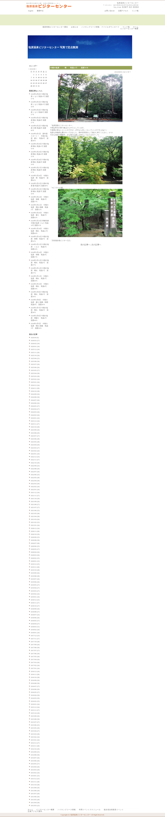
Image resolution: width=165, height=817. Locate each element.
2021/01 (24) (35, 525)
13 (46, 77)
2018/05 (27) (35, 621)
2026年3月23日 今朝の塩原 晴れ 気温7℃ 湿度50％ (40, 191)
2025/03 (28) (35, 376)
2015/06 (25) (35, 725)
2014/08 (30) (35, 755)
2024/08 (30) (35, 397)
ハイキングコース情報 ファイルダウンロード (100, 27)
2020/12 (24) (35, 528)
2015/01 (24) (35, 740)
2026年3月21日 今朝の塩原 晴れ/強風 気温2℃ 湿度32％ (39, 207)
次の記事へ (96, 245)
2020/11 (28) (35, 531)
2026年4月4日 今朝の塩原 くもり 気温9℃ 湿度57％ (39, 112)
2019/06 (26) (35, 582)
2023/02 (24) (35, 451)
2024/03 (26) (35, 412)
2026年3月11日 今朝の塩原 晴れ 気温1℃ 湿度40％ (39, 278)
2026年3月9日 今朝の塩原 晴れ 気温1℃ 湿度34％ (39, 294)
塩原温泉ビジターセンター (128, 3)
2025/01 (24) (35, 382)
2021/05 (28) (35, 513)
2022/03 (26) (35, 484)
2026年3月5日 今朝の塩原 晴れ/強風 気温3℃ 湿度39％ (39, 326)
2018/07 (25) (35, 615)
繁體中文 (40, 11)
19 (43, 80)
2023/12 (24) (35, 421)
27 (46, 83)
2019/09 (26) (35, 573)
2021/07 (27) (35, 507)
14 (31, 80)
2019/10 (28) (35, 570)
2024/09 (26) (35, 394)
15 (34, 80)
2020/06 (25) (35, 546)
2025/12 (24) (35, 349)
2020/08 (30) (35, 540)
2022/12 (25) (35, 457)
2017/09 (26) (35, 645)
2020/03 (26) (35, 555)
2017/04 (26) (35, 659)
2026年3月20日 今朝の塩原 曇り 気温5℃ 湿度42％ (39, 215)
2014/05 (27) (35, 764)
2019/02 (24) (35, 594)
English (30, 11)
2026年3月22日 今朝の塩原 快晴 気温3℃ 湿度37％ (39, 199)
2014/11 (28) (35, 746)
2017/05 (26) (35, 656)
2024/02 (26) (35, 415)
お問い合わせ (110, 11)
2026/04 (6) (35, 337)
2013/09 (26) (35, 788)
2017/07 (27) (35, 650)
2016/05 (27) (35, 692)
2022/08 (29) (35, 469)
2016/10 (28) (35, 677)
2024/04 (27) (35, 409)
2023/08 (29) (35, 433)
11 (41, 77)
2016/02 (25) (35, 701)
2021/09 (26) (35, 501)
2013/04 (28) (35, 803)
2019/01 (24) (35, 597)
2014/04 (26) (35, 767)
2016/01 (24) (35, 704)
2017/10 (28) (35, 642)
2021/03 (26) (35, 519)
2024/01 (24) (35, 418)
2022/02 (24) (35, 487)
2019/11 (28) (35, 567)
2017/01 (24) (35, 668)
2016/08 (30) (35, 683)
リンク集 (135, 11)
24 (39, 83)
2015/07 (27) (35, 722)
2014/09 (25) (35, 752)
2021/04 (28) (35, 516)
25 (41, 83)
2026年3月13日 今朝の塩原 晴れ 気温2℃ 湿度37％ (40, 262)
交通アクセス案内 (35, 811)
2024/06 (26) (35, 403)
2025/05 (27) (35, 370)
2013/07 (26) (35, 794)
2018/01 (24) (35, 633)
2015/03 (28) (35, 734)
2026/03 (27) (35, 340)
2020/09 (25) (35, 537)
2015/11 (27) (35, 710)
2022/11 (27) (35, 460)
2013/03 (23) (35, 805)
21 (31, 83)
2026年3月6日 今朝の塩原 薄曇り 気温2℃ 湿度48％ (39, 318)
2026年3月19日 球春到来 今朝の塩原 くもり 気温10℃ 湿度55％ (40, 223)
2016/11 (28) (35, 674)
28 (31, 86)
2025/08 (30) (35, 361)
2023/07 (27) (35, 436)
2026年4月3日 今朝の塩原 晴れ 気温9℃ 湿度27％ (39, 120)
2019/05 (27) (35, 585)
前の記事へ (85, 245)
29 (34, 86)
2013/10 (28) (35, 785)
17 (39, 80)
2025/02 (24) (35, 379)
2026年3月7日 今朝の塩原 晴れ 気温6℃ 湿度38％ (39, 310)
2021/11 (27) (35, 495)
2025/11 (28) (35, 352)
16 (36, 80)
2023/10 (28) (35, 427)
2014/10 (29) (35, 749)
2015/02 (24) (35, 737)
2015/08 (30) (35, 719)
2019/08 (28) (35, 576)
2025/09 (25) (35, 358)
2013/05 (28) (35, 800)
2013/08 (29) (35, 791)
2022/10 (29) (35, 463)
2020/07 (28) (35, 543)
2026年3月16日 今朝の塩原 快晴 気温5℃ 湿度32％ (40, 239)
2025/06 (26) (35, 367)
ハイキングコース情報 (67, 809)
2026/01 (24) (35, 346)
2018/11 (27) (35, 603)
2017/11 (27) (35, 639)
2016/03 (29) (35, 698)
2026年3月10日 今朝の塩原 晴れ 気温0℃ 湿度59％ (39, 286)
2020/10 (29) (35, 534)
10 (39, 77)
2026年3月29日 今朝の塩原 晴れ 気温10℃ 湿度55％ (40, 154)
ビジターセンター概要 (129, 28)
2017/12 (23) (35, 636)
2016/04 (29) (35, 695)
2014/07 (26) (35, 758)
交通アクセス (123, 11)
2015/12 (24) (35, 707)
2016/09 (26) (35, 680)
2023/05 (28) (35, 442)
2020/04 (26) (35, 552)
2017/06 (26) (35, 653)
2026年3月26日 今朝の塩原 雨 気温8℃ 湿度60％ (39, 178)
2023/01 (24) (35, 454)
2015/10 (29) (35, 713)
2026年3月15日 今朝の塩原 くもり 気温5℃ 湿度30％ (40, 246)
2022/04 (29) (35, 481)
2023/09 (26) (35, 430)
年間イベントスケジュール (90, 809)
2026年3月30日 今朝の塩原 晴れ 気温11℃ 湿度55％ (40, 146)
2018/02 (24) (35, 630)
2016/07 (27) (35, 686)
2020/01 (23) (35, 561)
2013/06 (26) (35, 797)
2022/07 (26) (35, 472)
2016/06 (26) (35, 689)
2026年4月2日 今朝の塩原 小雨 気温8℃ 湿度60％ (39, 128)
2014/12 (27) (35, 743)
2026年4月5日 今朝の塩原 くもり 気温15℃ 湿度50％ (40, 104)
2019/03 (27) (35, 591)
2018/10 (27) (35, 606)
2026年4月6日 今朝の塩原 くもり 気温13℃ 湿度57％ (40, 96)
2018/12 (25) (35, 600)
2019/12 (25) (35, 564)
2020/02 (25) (35, 558)
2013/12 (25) (35, 779)
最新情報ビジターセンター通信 (55, 27)
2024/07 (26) (35, 400)
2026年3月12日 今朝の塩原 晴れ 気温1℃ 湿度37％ (40, 270)
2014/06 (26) (35, 761)
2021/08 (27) (35, 504)
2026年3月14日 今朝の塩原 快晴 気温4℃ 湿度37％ (39, 254)
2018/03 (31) (35, 627)
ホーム (135, 27)
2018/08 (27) (35, 612)
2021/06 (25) (35, 510)
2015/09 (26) (35, 716)
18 (41, 80)
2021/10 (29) (35, 498)
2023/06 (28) (35, 439)
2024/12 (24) (35, 385)
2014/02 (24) (35, 773)
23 (36, 83)
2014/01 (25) (35, 776)
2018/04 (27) (35, 624)
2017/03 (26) (35, 662)
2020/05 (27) (35, 549)
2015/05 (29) (35, 728)
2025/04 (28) (35, 373)
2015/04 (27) (35, 731)
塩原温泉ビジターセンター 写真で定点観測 (53, 47)
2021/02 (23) (35, 522)
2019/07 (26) (35, 579)
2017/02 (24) (35, 665)
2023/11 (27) (35, 424)
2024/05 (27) (35, 406)
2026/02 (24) (35, 343)
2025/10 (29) (35, 355)
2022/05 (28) (35, 478)
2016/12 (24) (35, 671)
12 (43, 77)
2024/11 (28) (35, 388)
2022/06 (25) (35, 475)
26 (43, 83)
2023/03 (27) (35, 448)
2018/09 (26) (35, 609)
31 (39, 86)
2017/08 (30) (35, 647)
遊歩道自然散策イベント (114, 809)
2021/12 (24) (35, 492)
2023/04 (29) (35, 445)
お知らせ (74, 27)
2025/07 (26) (35, 364)
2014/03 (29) (35, 770)
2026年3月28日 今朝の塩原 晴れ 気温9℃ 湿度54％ (40, 162)
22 (34, 83)
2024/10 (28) (35, 391)
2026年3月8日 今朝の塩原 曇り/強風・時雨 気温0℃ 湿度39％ (40, 302)
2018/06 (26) (35, 618)
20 (46, 80)
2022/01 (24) (35, 489)
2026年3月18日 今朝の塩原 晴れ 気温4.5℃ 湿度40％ (40, 231)
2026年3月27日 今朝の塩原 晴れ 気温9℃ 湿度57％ (40, 170)
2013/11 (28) (35, 782)
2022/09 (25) (35, 466)
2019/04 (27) (35, 588)
